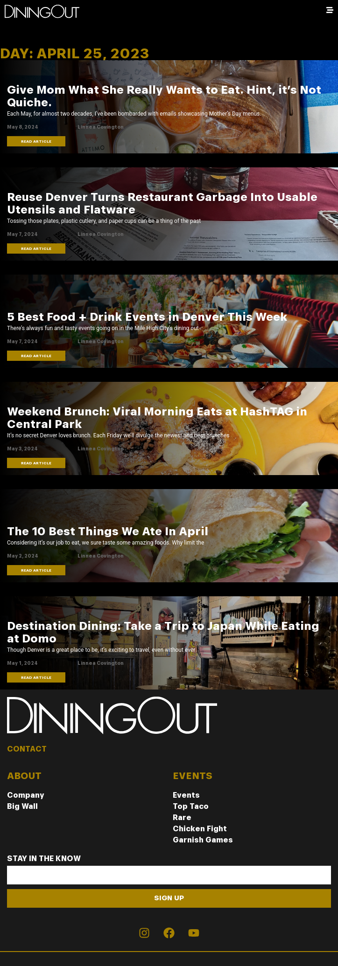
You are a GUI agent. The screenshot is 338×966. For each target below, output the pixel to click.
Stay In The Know (44, 859)
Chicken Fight (200, 828)
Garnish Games (203, 839)
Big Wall (22, 806)
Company (25, 795)
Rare (182, 817)
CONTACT (27, 749)
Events (186, 795)
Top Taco (191, 806)
